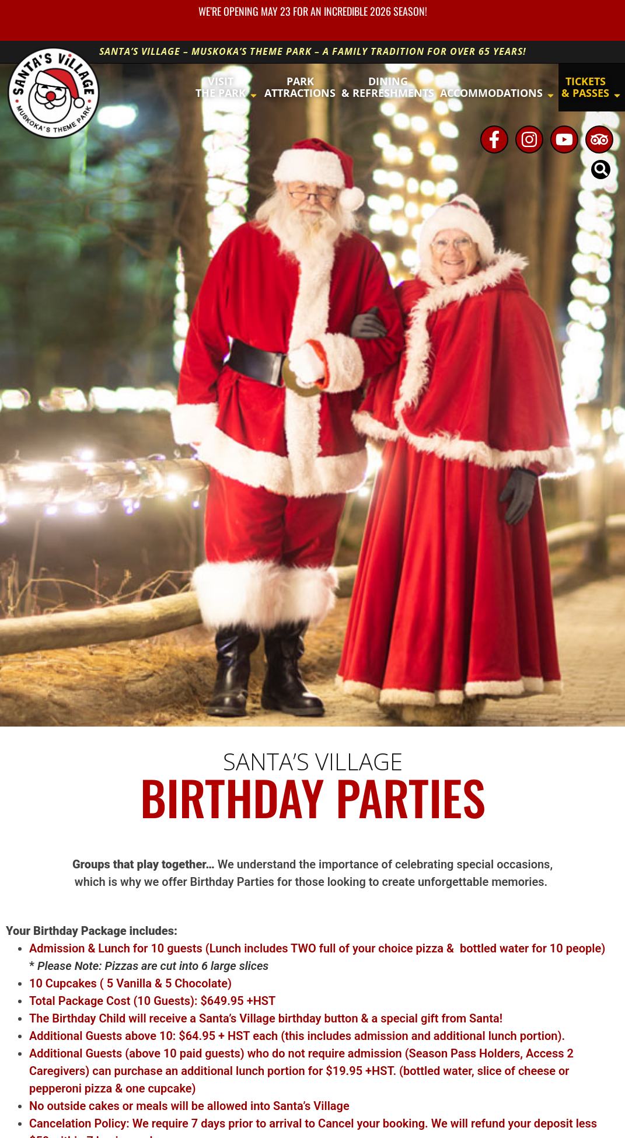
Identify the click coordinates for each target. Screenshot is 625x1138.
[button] (600, 169)
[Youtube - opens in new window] (564, 139)
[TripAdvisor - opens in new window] (599, 139)
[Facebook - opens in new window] (494, 139)
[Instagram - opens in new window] (529, 139)
